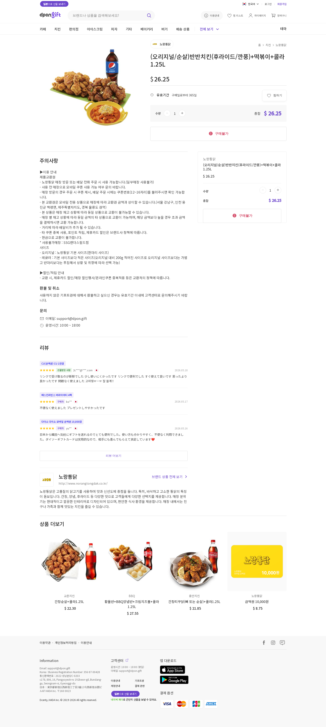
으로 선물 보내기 (54, 4)
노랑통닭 (281, 45)
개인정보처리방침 (66, 643)
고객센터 (119, 660)
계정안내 (115, 686)
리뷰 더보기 (113, 455)
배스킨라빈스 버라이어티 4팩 (56, 395)
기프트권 (139, 680)
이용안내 (86, 643)
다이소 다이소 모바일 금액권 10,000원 (61, 421)
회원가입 (282, 4)
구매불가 (218, 133)
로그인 (268, 4)
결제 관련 (140, 686)
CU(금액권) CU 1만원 (52, 363)
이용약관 (45, 643)
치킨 (268, 45)
